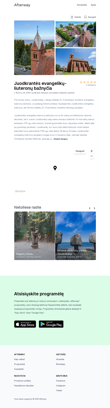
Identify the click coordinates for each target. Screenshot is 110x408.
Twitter (59, 390)
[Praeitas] (89, 208)
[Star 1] (81, 82)
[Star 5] (95, 82)
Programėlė (19, 364)
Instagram (60, 385)
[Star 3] (88, 82)
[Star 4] (91, 82)
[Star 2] (84, 82)
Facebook (60, 381)
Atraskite (60, 359)
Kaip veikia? (19, 359)
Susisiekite (19, 369)
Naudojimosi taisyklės (24, 385)
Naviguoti (80, 151)
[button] (76, 17)
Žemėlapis (60, 364)
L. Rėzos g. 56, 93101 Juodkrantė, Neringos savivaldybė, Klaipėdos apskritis (44, 93)
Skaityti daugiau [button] (61, 139)
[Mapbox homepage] (20, 191)
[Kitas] (94, 208)
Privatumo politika (22, 381)
